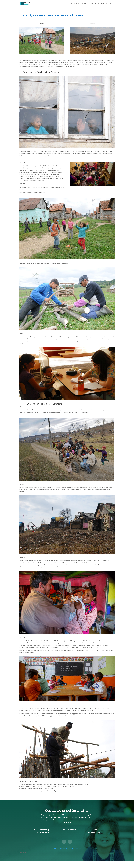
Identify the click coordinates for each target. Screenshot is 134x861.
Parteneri (101, 3)
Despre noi (74, 3)
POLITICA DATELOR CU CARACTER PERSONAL (67, 848)
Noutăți (93, 3)
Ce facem (84, 3)
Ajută (107, 3)
